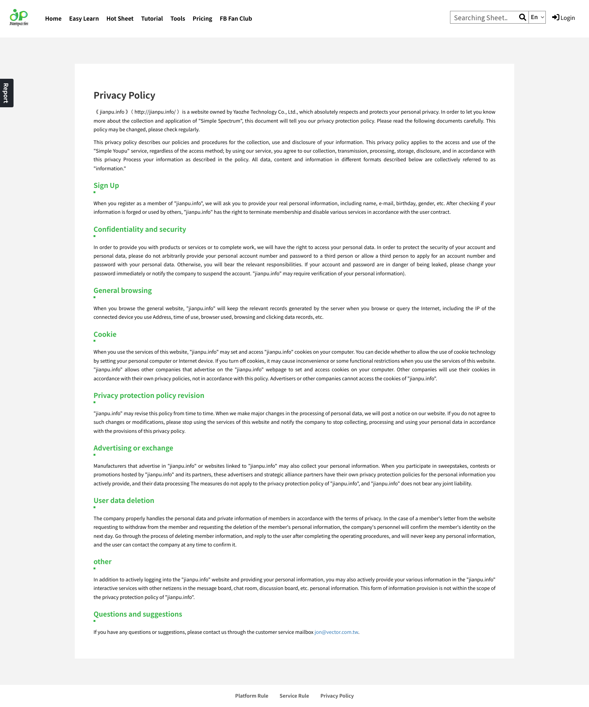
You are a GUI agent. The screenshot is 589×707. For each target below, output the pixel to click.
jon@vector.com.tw (336, 631)
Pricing (202, 19)
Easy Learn (84, 19)
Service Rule (294, 695)
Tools (178, 19)
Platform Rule (251, 695)
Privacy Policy (337, 695)
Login (563, 18)
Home (53, 19)
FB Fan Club (236, 19)
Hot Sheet (119, 19)
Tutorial (152, 19)
